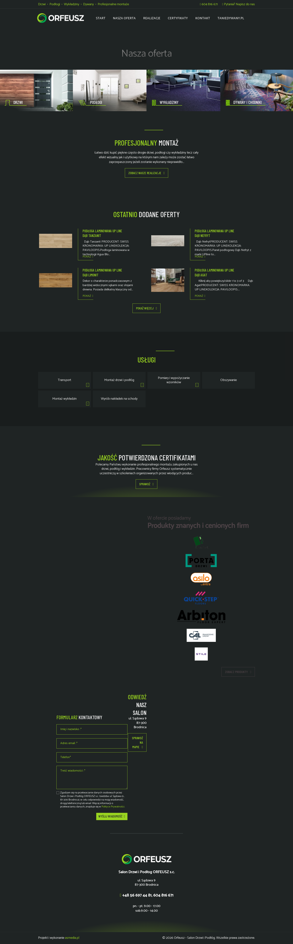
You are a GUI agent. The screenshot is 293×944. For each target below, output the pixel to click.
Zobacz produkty (238, 672)
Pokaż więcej (146, 308)
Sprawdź (146, 484)
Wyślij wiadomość (111, 816)
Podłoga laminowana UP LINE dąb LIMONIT (102, 272)
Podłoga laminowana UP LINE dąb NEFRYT (214, 233)
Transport (64, 380)
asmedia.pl (72, 938)
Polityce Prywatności (112, 806)
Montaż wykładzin (64, 399)
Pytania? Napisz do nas (238, 4)
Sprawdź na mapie (137, 742)
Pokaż (88, 256)
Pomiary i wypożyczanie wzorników (174, 380)
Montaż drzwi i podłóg (119, 380)
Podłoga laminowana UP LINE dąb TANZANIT (102, 233)
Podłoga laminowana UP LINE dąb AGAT (214, 272)
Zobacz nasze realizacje (146, 173)
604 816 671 (209, 4)
